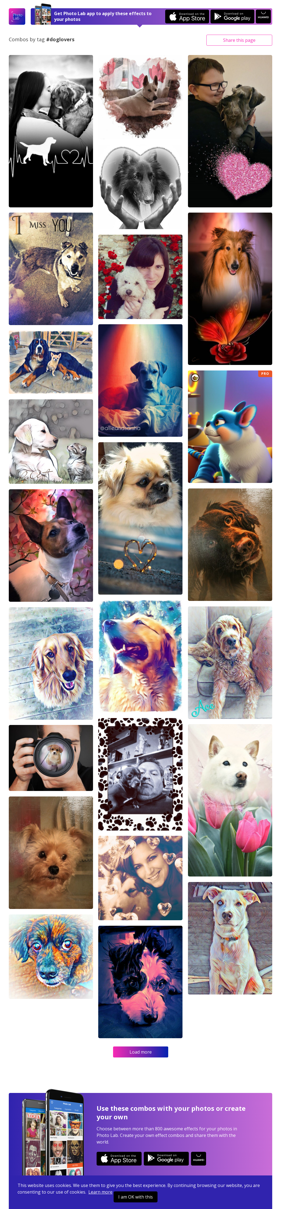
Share (239, 40)
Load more (141, 1052)
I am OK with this (135, 1197)
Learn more (100, 1192)
